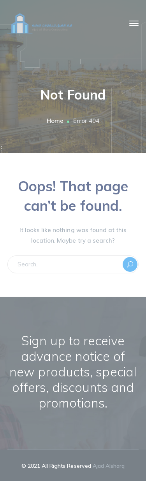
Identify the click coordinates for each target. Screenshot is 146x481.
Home (55, 120)
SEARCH (130, 264)
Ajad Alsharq (109, 465)
